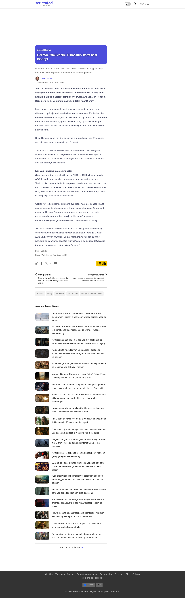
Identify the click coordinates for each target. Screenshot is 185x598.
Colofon (136, 574)
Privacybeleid (106, 574)
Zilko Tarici (46, 78)
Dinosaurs (40, 294)
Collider (44, 251)
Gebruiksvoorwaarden (87, 574)
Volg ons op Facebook (92, 578)
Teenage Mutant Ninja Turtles (91, 294)
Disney (49, 294)
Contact (70, 574)
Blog (128, 574)
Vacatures (60, 574)
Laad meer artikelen (71, 547)
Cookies (49, 574)
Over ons (119, 574)
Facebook (89, 585)
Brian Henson (73, 294)
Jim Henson (60, 294)
